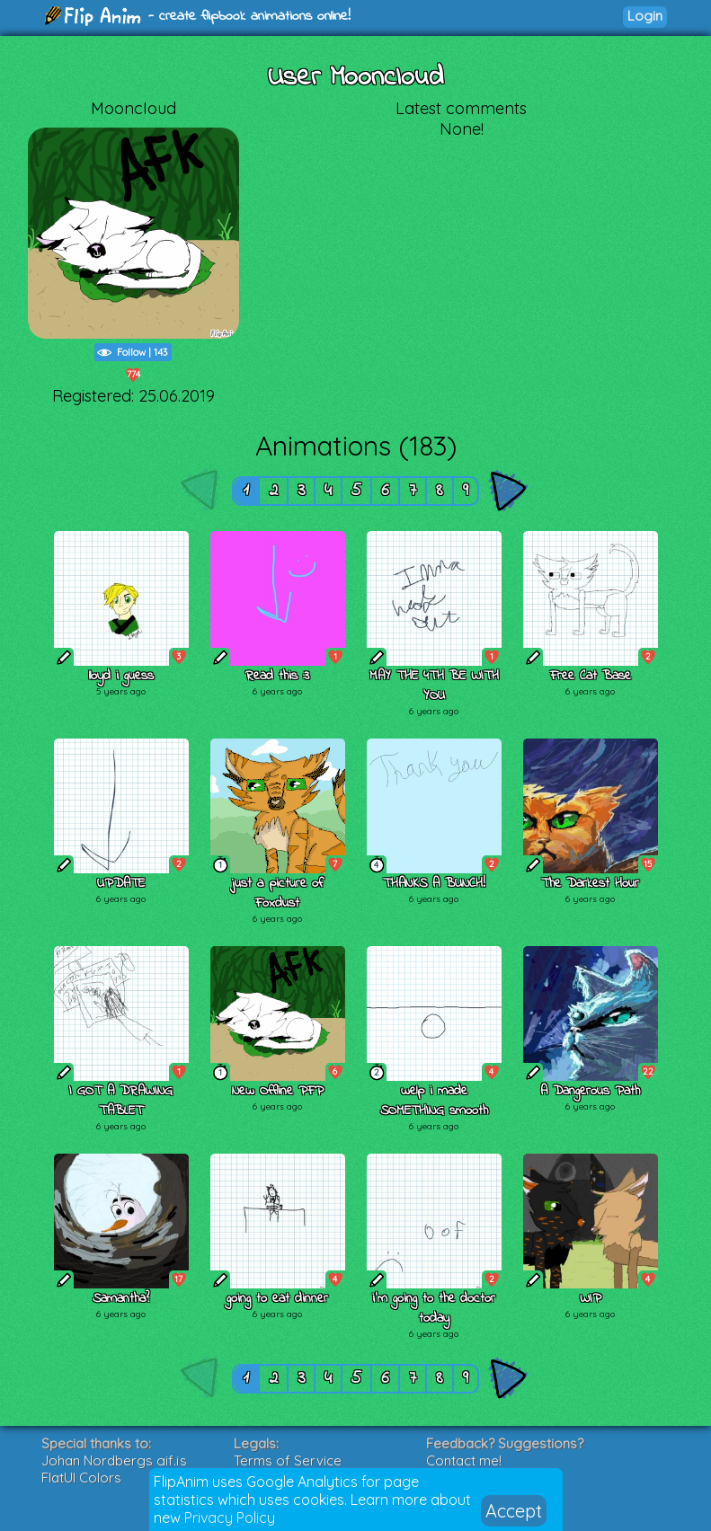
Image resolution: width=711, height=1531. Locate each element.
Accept (513, 1511)
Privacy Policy (229, 1518)
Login (644, 15)
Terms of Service (288, 1460)
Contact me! (464, 1460)
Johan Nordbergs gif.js (114, 1460)
